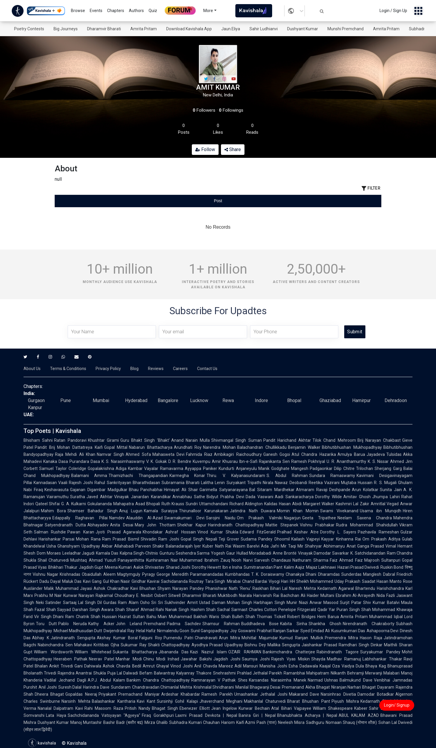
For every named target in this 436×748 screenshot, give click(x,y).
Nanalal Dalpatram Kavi (60, 708)
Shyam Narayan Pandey (180, 588)
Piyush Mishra (345, 701)
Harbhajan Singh (269, 602)
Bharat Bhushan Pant (308, 701)
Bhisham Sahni (38, 440)
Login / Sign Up (393, 10)
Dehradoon (396, 400)
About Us (32, 368)
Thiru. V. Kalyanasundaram (236, 475)
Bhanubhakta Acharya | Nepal (307, 715)
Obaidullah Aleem (99, 574)
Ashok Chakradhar (111, 588)
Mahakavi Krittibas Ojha (96, 644)
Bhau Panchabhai (146, 489)
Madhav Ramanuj (344, 659)
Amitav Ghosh (357, 496)
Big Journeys (66, 28)
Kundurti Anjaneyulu (238, 468)
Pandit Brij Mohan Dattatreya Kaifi (69, 447)
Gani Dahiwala (87, 666)
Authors (136, 10)
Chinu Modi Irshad (161, 659)
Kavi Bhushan (143, 588)
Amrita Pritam (143, 28)
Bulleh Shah (243, 616)
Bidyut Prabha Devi (225, 496)
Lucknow (199, 400)
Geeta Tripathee (319, 518)
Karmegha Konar (187, 475)
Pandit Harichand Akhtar (287, 440)
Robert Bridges (301, 616)
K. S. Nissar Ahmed (386, 461)
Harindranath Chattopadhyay (236, 525)
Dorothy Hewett (206, 567)
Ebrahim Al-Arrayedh (355, 595)
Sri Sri (157, 602)
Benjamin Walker (304, 447)
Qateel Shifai (47, 503)
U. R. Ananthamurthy (346, 461)
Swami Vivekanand (339, 510)
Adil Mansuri (246, 666)
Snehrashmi (224, 673)
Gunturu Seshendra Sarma (184, 553)
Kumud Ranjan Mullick (301, 637)
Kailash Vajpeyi (305, 539)
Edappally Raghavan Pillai (80, 518)
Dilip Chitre (344, 468)
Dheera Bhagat (49, 694)
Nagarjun (292, 518)
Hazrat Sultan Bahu (137, 616)
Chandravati (206, 637)
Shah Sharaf (127, 609)
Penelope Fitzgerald (297, 609)
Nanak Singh (177, 609)
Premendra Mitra (341, 637)
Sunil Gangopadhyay (210, 630)
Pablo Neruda (72, 623)
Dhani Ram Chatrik (71, 616)
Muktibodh (227, 595)
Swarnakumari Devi (184, 518)
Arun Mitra (229, 637)
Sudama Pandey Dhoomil (265, 539)
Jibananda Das (174, 652)
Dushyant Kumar (302, 28)
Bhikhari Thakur (62, 567)
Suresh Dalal (70, 687)
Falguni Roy (150, 637)
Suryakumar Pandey (380, 652)
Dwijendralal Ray (119, 630)
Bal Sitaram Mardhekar (271, 489)
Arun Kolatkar (365, 489)
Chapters (115, 10)
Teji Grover (229, 539)
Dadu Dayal (50, 581)
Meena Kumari (118, 567)
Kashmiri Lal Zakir (352, 503)
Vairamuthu (57, 496)
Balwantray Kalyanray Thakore (182, 673)
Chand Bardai (254, 581)
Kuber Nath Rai (216, 546)
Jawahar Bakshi (196, 659)
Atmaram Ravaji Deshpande (323, 489)
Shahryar (313, 546)
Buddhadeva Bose (260, 623)
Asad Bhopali (147, 503)
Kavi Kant (146, 701)
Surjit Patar (351, 602)
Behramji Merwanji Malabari (373, 673)
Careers (180, 368)
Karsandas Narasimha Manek (277, 680)
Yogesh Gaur (223, 553)
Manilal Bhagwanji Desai (257, 687)
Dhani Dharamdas (323, 574)
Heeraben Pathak (70, 659)
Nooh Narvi (242, 560)
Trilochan (364, 468)
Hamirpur (361, 400)
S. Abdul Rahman (287, 475)
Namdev (117, 518)
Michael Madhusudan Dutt (78, 630)
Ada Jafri (270, 546)
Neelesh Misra (291, 722)
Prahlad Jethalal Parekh (259, 673)
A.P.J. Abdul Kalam (106, 680)
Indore (261, 400)
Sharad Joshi (178, 567)
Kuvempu (201, 461)
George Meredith (173, 574)
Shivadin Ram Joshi (160, 539)
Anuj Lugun (130, 510)
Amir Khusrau (225, 461)
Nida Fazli (386, 595)
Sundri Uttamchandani (207, 503)
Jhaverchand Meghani (220, 701)
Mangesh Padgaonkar (312, 468)
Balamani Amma (89, 475)
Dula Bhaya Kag (371, 666)
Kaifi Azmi (245, 722)
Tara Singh (215, 581)
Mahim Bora (53, 510)
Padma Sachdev (184, 623)
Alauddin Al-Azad (144, 518)
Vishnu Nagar (45, 574)
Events (96, 10)
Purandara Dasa (84, 461)
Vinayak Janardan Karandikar (142, 496)
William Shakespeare (333, 708)
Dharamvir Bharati (104, 28)
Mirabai (234, 581)
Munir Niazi (297, 602)
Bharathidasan (146, 482)
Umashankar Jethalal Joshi (260, 694)
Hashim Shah (203, 609)
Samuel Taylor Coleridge (62, 468)
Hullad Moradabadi (254, 553)
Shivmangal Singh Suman (236, 440)
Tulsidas (394, 454)
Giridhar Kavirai (145, 581)
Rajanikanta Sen (274, 461)
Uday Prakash (347, 581)
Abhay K (40, 637)
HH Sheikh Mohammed (311, 581)
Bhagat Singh (165, 708)
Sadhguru (315, 722)
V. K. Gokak (156, 461)
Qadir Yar (326, 609)
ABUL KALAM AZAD (359, 715)
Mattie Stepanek (281, 525)
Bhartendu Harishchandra (379, 588)
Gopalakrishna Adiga (107, 468)
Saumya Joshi (256, 659)
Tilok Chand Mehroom (334, 440)
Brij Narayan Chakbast (379, 440)
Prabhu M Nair (48, 595)
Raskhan (260, 588)
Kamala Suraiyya (160, 510)
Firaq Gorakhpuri (158, 715)
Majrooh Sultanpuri (382, 560)
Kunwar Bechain (254, 708)
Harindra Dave (96, 687)
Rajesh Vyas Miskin (290, 659)
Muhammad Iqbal (386, 616)
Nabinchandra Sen (55, 644)
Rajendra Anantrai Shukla (82, 673)
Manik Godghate (273, 468)
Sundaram (121, 687)
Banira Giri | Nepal (257, 715)
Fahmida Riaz (199, 454)
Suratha (77, 496)
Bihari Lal (279, 588)
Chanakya (295, 574)
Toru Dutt (46, 623)
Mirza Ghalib (156, 722)
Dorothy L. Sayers (338, 532)
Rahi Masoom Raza (103, 708)
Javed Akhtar (99, 496)
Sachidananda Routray (182, 581)
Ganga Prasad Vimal (376, 546)
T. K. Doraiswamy (267, 574)
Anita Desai (121, 525)
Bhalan (41, 666)
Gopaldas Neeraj (81, 694)
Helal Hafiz (146, 630)
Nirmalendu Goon (173, 630)
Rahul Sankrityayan (112, 482)
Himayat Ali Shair (181, 489)
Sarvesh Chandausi (272, 560)
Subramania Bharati (180, 482)
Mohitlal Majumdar (260, 637)
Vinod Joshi (181, 666)
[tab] (109, 201)
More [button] (208, 10)
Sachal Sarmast (232, 609)
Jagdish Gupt (91, 567)
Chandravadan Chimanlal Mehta (162, 687)
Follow (205, 149)
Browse (78, 10)
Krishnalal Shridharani (214, 687)
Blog (134, 368)
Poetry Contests (29, 28)
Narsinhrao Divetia (338, 694)
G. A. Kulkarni (73, 503)
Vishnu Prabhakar (317, 525)
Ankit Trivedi (61, 666)
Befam (145, 673)
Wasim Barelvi (246, 546)
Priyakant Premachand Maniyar (129, 694)
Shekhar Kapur (192, 525)
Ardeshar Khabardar (180, 694)
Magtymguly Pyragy (136, 574)
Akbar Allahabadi (117, 546)
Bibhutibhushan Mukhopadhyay (352, 447)
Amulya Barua (351, 454)
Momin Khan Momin (298, 510)
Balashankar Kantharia (113, 701)
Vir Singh (42, 616)
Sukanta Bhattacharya (135, 652)
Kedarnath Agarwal (335, 588)
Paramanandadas (207, 574)
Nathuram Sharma (310, 560)
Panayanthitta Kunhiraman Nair (148, 560)
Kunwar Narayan (78, 595)
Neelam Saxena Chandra (364, 518)
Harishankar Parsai (56, 539)
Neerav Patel (101, 659)
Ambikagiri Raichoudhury (238, 454)
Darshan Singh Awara (93, 609)
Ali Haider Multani (317, 595)
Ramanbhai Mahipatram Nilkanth (314, 673)
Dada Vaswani (259, 496)
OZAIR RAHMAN (244, 652)
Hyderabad (136, 400)
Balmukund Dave (356, 680)
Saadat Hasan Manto (382, 581)
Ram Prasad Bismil (120, 539)
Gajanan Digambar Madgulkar (98, 489)
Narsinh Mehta (75, 701)
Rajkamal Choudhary (115, 595)
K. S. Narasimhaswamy (123, 461)
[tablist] (218, 201)
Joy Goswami (242, 630)
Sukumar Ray (134, 644)
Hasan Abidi (290, 503)
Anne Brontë (285, 553)
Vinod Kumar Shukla (218, 532)
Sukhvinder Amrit (181, 602)
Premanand (293, 687)
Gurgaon (36, 400)
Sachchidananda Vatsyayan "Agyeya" (104, 715)
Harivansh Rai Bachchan (276, 595)
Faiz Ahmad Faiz (346, 560)
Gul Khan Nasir (116, 581)
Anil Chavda (205, 666)
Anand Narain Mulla (190, 440)
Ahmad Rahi (152, 609)
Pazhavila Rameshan (378, 532)
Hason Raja (371, 637)
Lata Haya (56, 715)
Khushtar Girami (103, 440)
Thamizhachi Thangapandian (138, 475)
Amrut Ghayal (156, 666)
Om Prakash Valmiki (259, 518)
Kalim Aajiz (294, 567)
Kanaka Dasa (55, 461)
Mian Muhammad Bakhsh (182, 616)
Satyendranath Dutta (65, 525)
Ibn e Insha (232, 567)
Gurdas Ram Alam (121, 602)
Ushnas (331, 680)
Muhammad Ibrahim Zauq (204, 560)
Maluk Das (71, 581)
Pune (65, 400)
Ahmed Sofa (138, 454)
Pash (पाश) (267, 722)
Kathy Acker (101, 623)
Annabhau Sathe (188, 496)
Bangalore (168, 400)
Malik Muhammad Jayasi (68, 588)
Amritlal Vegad (385, 503)
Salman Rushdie (50, 532)
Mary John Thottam (155, 525)
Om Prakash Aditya (381, 539)
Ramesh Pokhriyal (308, 461)
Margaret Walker (318, 503)
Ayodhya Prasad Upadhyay (217, 644)
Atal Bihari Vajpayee (291, 708)
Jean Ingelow (224, 708)
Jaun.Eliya (230, 28)
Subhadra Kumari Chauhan (194, 722)
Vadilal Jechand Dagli (65, 680)
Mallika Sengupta (283, 644)
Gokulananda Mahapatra (110, 503)
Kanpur (35, 407)
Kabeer (360, 708)
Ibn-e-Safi (248, 461)
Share (232, 149)
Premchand (154, 623)
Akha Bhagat (317, 687)
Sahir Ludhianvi (263, 28)
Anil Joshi (48, 687)
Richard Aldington (246, 503)
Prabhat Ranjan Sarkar (278, 630)
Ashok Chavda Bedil (122, 666)
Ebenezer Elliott (194, 708)
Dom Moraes (49, 553)
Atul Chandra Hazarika (314, 454)
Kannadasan (45, 482)
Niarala (245, 595)
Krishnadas (70, 574)
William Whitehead (93, 652)
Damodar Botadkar (375, 694)
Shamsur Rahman (221, 623)
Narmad (315, 680)
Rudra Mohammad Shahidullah (367, 525)
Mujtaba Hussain (356, 482)
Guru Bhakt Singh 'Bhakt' (145, 440)
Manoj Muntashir (86, 722)
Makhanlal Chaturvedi (265, 701)
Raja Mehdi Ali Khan (75, 454)
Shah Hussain (104, 616)
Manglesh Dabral (379, 574)
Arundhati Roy (188, 447)
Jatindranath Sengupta (73, 637)
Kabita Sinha (293, 623)
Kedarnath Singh (376, 701)
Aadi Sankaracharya (294, 496)
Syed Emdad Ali (315, 630)
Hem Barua (328, 616)
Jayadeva (376, 454)
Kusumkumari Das (348, 630)
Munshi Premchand (345, 28)
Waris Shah (220, 616)
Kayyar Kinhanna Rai (341, 539)
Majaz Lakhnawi (321, 567)
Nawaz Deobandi (291, 482)
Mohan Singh (239, 602)
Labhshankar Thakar (382, 659)
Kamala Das (107, 553)
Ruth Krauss (173, 503)
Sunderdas (351, 574)
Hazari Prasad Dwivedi (358, 567)
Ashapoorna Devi (382, 630)
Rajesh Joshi (81, 482)
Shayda (318, 659)
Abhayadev (98, 525)
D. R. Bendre (180, 461)
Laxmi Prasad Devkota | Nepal (206, 715)
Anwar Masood (324, 602)
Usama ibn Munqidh (380, 510)
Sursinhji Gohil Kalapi (177, 701)
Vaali (62, 482)
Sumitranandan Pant (263, 567)
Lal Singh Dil (90, 602)
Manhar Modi (129, 659)
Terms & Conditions (68, 368)
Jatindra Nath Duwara (252, 510)
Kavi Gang (92, 581)
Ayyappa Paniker (201, 468)
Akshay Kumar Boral (117, 637)
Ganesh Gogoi (276, 454)
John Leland (129, 623)
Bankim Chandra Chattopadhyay (158, 680)
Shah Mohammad (378, 609)
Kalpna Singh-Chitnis (139, 553)
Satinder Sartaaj (60, 602)
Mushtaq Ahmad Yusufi (93, 560)
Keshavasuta (56, 489)
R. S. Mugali (385, 482)
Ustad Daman (212, 602)
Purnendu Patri (178, 637)
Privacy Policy (108, 368)
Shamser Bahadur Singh (92, 510)
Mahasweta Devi (168, 454)
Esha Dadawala (303, 666)
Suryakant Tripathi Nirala (250, 482)
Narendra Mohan (219, 447)
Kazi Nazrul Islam (208, 652)
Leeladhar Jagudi (78, 553)
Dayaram (385, 687)
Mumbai (101, 400)
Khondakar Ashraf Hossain (169, 532)
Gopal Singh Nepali (199, 539)
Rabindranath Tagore (338, 652)
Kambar (135, 468)
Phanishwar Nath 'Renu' (228, 588)
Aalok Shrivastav (148, 567)
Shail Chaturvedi (53, 560)
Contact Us (207, 368)
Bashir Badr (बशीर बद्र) (123, 722)
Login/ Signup (397, 705)
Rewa (228, 400)
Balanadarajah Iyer (183, 546)
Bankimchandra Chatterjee (289, 652)
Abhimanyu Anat (339, 546)
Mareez (226, 666)
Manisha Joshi (273, 666)
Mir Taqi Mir (292, 546)
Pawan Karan (80, 532)
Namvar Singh (110, 454)
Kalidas (270, 503)
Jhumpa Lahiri (386, 496)
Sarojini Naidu (220, 518)
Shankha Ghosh (325, 623)
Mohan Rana (88, 539)
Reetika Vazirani (324, 482)
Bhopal (294, 400)
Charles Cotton (263, 609)
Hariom (228, 722)
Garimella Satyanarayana (223, 489)
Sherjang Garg (388, 468)
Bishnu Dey (255, 644)
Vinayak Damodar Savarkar (323, 553)
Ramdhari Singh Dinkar (360, 644)
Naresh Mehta (302, 588)
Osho (145, 602)
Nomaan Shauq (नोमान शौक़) (351, 722)
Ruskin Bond (391, 567)
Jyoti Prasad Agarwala (119, 532)
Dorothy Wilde (328, 496)
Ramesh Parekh (217, 694)
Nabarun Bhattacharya (150, 447)
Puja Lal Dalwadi (122, 673)
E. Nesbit (144, 595)
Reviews (156, 368)
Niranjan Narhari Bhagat (353, 687)
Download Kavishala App (189, 28)
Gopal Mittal (116, 447)
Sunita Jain (391, 489)
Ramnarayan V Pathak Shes (219, 680)
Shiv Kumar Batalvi (381, 602)
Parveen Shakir (149, 546)
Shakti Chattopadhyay (169, 644)
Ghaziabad (330, 400)
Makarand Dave (304, 694)
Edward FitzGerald (257, 532)
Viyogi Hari (278, 581)
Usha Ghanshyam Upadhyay (73, 546)
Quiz (153, 10)
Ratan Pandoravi (70, 440)
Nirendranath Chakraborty (369, 623)
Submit (354, 331)
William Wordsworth (53, 652)
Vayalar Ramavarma (163, 468)
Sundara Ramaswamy (332, 475)
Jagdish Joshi (226, 659)
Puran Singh (348, 609)
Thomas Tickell (271, 616)
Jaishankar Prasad (319, 644)
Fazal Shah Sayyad (53, 609)
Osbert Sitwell (167, 595)
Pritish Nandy (137, 708)
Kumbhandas (237, 574)
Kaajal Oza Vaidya (336, 666)
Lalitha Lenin (213, 482)
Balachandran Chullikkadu (262, 447)
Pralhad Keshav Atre (298, 532)
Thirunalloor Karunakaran (203, 510)
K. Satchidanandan (367, 553)
